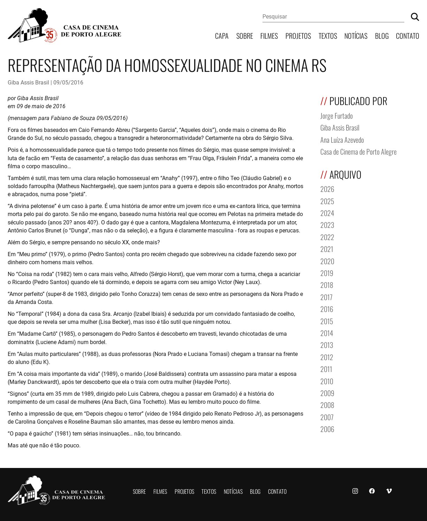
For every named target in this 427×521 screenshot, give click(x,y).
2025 (327, 200)
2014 (326, 332)
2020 (327, 260)
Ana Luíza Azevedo (342, 139)
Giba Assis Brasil (28, 82)
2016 (326, 308)
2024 (327, 212)
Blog (382, 35)
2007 (327, 416)
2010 (326, 380)
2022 (327, 236)
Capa (222, 35)
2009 (327, 392)
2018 (326, 284)
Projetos (298, 35)
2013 (326, 344)
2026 (327, 188)
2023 (327, 224)
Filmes (269, 35)
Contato (407, 35)
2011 (326, 368)
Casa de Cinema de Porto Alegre (358, 151)
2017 (326, 296)
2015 (326, 320)
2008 (327, 404)
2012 (326, 356)
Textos (328, 35)
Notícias (355, 35)
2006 (327, 428)
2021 (326, 248)
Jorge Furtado (336, 115)
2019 (326, 272)
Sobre (244, 35)
